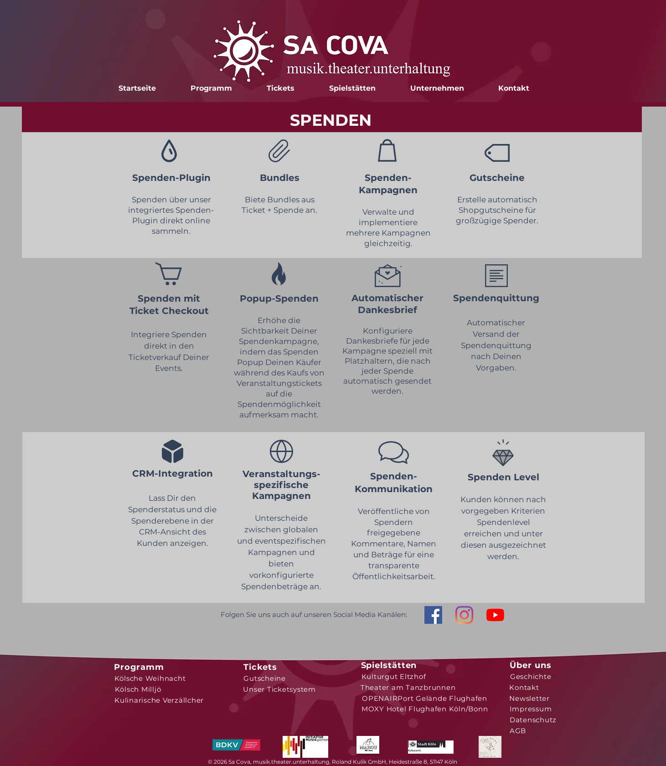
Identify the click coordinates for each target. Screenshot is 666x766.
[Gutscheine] (265, 678)
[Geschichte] (530, 676)
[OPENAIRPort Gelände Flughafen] (425, 698)
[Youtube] (495, 615)
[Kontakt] (524, 687)
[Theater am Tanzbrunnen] (408, 687)
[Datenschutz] (533, 719)
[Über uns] (530, 665)
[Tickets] (260, 667)
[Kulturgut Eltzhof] (394, 676)
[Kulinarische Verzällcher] (159, 699)
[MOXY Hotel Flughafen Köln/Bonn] (425, 708)
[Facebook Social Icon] (433, 615)
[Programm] (139, 667)
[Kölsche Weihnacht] (150, 678)
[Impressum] (530, 708)
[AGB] (518, 730)
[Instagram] (464, 615)
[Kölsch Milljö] (138, 689)
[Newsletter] (529, 698)
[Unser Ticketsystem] (279, 689)
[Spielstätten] (389, 665)
